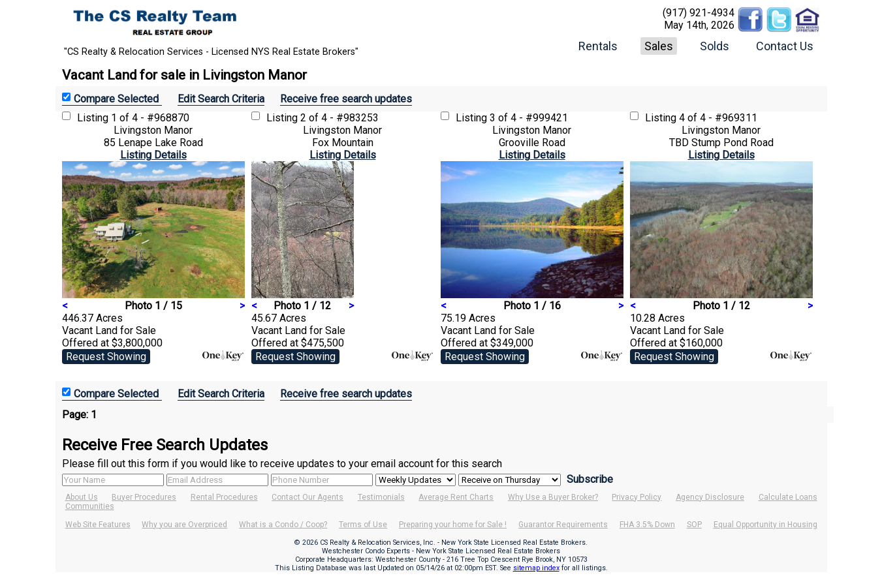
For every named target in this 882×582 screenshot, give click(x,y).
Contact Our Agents (307, 497)
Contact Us (784, 46)
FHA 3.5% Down (647, 524)
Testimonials (381, 497)
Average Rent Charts (456, 497)
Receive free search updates (346, 99)
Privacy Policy (636, 497)
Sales (658, 46)
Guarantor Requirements (563, 524)
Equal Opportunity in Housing (765, 524)
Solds (714, 46)
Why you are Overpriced (184, 524)
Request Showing (106, 356)
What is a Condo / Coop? (283, 524)
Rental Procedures (224, 497)
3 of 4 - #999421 (529, 118)
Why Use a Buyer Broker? (553, 497)
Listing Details (153, 155)
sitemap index (536, 568)
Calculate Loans (788, 497)
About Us (81, 497)
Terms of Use (363, 524)
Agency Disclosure (710, 497)
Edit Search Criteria (221, 99)
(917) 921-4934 (698, 13)
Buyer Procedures (144, 497)
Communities (89, 506)
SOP (694, 524)
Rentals (598, 46)
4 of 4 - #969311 (718, 118)
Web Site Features (98, 524)
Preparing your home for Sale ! (453, 524)
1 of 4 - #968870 (150, 118)
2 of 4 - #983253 (339, 118)
